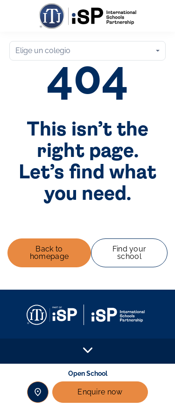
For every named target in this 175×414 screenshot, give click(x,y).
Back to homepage (49, 252)
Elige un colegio (42, 50)
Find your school (129, 252)
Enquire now (100, 391)
